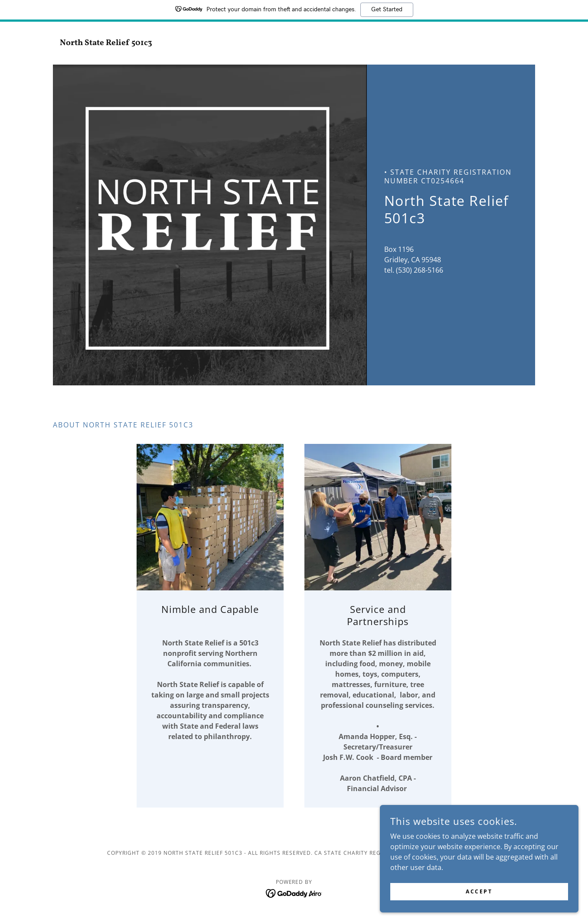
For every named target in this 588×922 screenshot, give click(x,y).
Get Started (386, 10)
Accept (490, 891)
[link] (113, 42)
